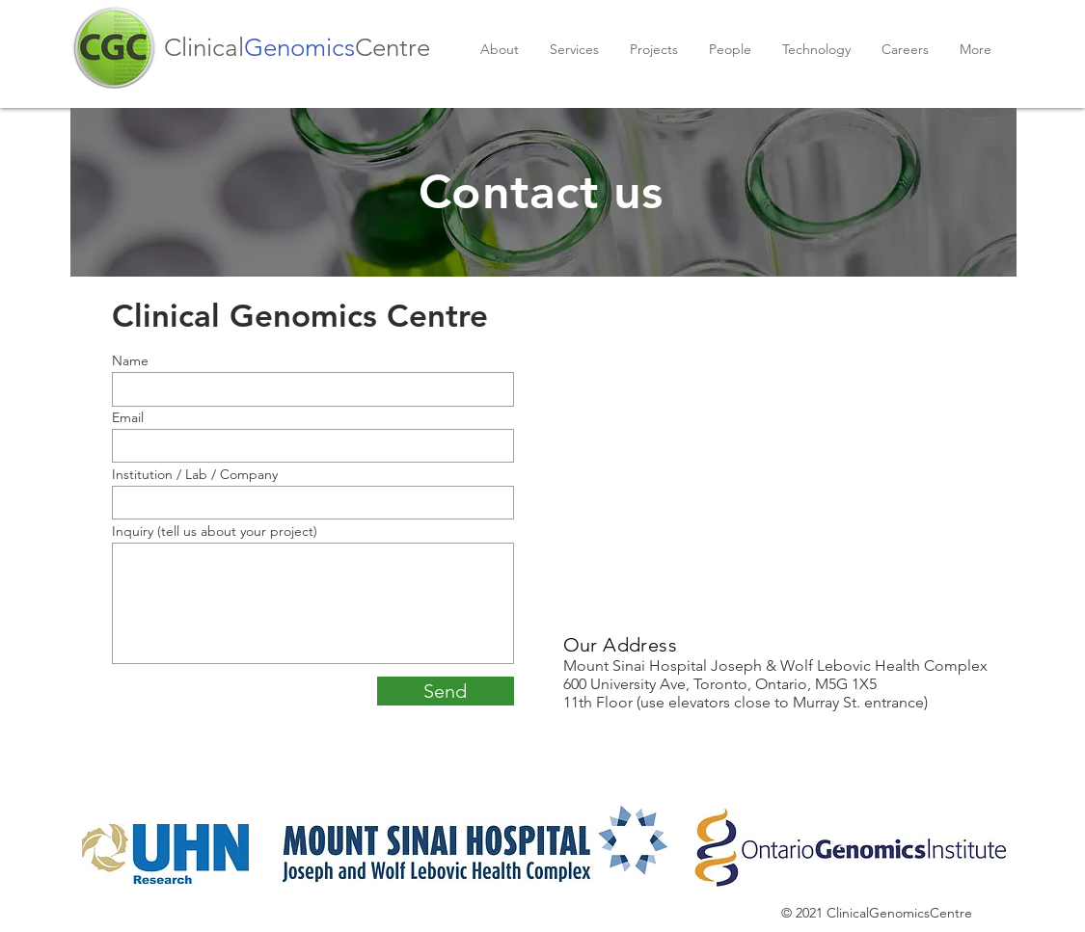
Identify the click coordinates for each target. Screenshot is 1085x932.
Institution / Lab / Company (195, 474)
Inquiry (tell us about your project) (214, 531)
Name (130, 360)
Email (128, 417)
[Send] (445, 691)
